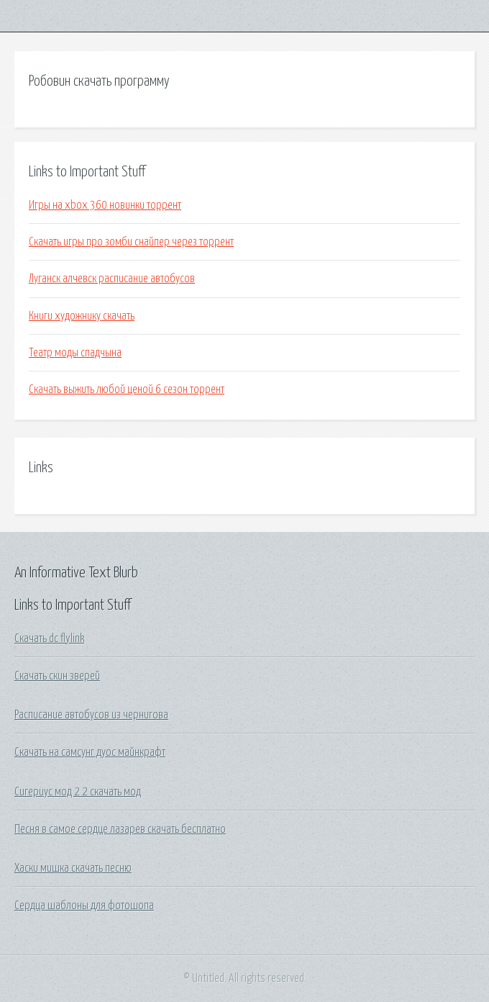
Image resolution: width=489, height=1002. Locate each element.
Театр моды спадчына (75, 352)
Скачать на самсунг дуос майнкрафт (89, 752)
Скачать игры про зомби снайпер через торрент (131, 242)
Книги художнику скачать (81, 316)
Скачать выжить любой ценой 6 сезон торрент (126, 389)
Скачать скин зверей (57, 676)
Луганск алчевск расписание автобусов (112, 278)
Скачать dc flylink (49, 638)
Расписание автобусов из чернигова (91, 715)
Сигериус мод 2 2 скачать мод (77, 792)
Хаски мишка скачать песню (73, 868)
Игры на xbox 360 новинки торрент (105, 205)
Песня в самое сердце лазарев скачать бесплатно (120, 829)
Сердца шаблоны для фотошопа (84, 905)
